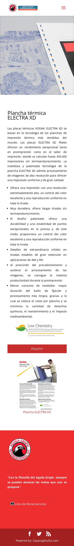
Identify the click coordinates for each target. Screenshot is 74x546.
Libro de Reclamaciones (28, 504)
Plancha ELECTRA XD (37, 412)
